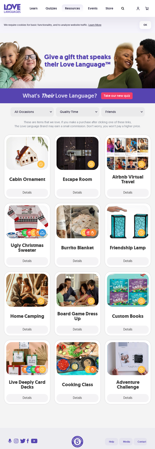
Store (109, 8)
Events (92, 8)
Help (111, 441)
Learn (34, 8)
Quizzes (51, 8)
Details (27, 192)
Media (126, 441)
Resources (72, 8)
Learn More (94, 25)
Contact (142, 441)
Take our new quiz (117, 96)
